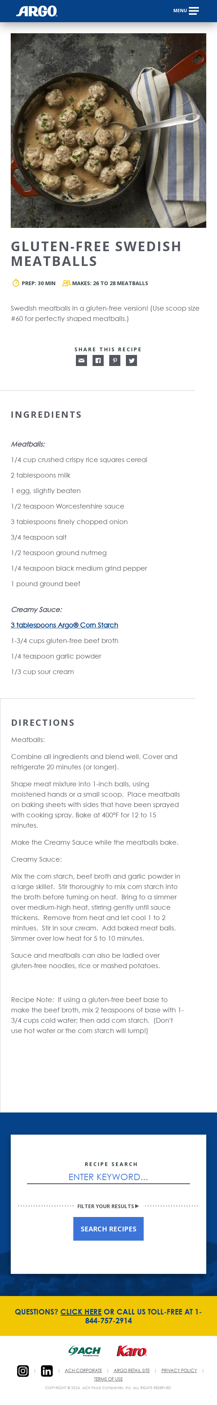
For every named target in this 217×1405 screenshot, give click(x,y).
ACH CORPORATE (83, 1371)
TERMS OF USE (108, 1379)
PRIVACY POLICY (179, 1371)
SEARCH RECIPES (108, 1228)
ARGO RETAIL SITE (132, 1371)
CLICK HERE (80, 1311)
